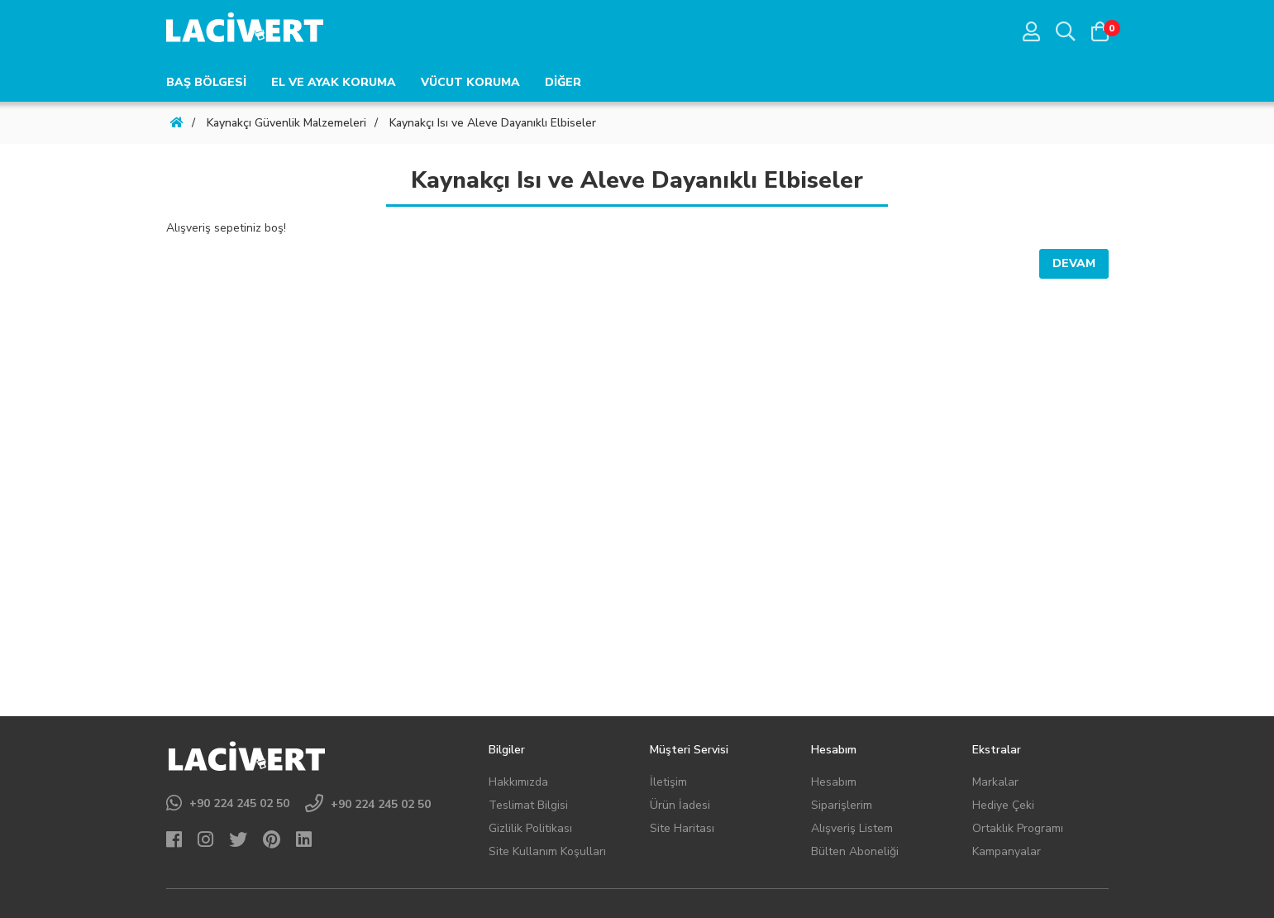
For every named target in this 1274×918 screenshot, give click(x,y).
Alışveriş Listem (852, 828)
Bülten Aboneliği (855, 851)
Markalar (995, 782)
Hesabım (833, 782)
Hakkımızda (518, 782)
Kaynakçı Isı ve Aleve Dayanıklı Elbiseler (492, 123)
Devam (1073, 263)
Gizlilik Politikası (530, 828)
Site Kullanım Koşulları (547, 851)
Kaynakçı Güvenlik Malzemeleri (286, 123)
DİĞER (563, 82)
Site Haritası (682, 828)
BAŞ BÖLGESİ (206, 82)
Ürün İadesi (680, 805)
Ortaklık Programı (1017, 828)
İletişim (668, 782)
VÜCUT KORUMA (470, 82)
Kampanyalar (1006, 851)
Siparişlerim (841, 805)
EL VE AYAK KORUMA (333, 82)
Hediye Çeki (1003, 805)
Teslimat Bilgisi (528, 805)
